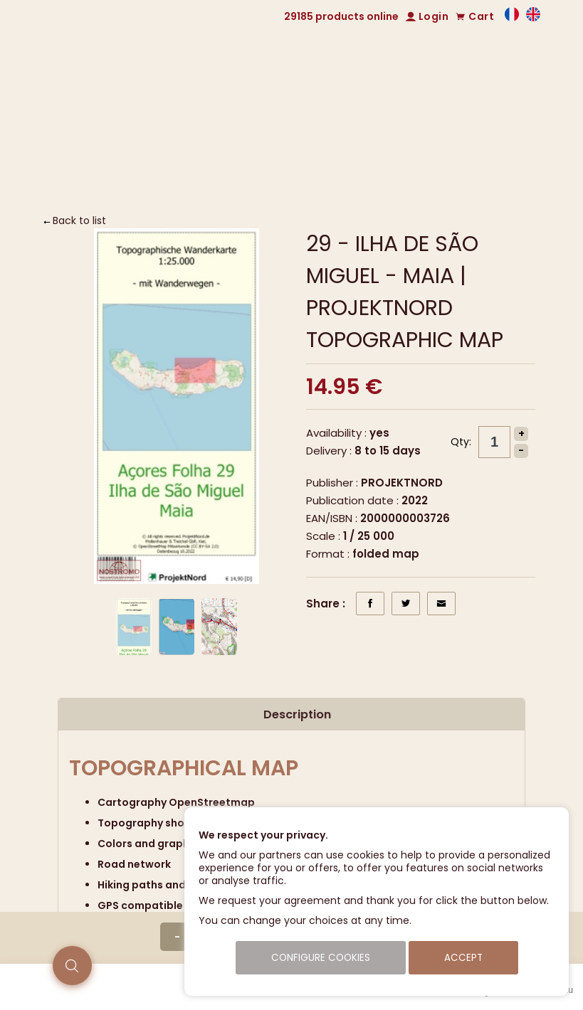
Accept (463, 957)
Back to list (79, 220)
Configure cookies (320, 957)
